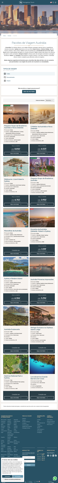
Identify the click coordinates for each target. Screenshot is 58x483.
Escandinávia (16, 432)
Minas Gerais (4, 454)
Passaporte (39, 432)
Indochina (16, 443)
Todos (7, 74)
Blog (38, 421)
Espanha (3, 437)
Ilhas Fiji (2, 442)
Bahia (2, 424)
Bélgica (9, 424)
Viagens (24, 420)
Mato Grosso (3, 451)
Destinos (24, 418)
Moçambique (10, 454)
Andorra (9, 421)
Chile (8, 429)
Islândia (9, 446)
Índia (8, 443)
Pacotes (9, 35)
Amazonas (3, 421)
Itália (15, 446)
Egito (2, 432)
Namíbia (3, 456)
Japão (2, 448)
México (15, 451)
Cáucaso (15, 427)
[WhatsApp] (55, 478)
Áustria (15, 422)
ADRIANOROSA (51, 482)
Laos (15, 448)
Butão (8, 426)
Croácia (15, 430)
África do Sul (3, 419)
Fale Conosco (50, 424)
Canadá (2, 427)
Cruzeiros (24, 423)
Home (4, 35)
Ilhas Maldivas (10, 442)
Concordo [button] (7, 476)
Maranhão (9, 449)
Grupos (7, 80)
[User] (55, 2)
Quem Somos (50, 419)
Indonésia (3, 446)
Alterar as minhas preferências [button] (13, 479)
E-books (38, 419)
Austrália (9, 422)
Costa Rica (9, 430)
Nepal (8, 456)
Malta (2, 449)
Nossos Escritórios (51, 421)
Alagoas (9, 419)
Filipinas (15, 437)
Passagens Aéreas (26, 428)
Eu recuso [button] (17, 476)
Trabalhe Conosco (50, 422)
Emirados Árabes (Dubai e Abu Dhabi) (10, 434)
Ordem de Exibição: (40, 100)
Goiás (8, 440)
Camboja (15, 426)
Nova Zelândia (17, 456)
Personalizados (9, 77)
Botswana (3, 426)
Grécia (15, 440)
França (2, 440)
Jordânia (9, 448)
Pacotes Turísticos (26, 421)
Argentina (3, 422)
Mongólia (16, 454)
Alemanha (16, 419)
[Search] (53, 2)
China (15, 429)
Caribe (8, 427)
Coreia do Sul (4, 430)
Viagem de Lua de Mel (27, 426)
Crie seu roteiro (25, 424)
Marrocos (16, 449)
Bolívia (15, 424)
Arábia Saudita (17, 421)
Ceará (2, 429)
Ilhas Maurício (17, 442)
